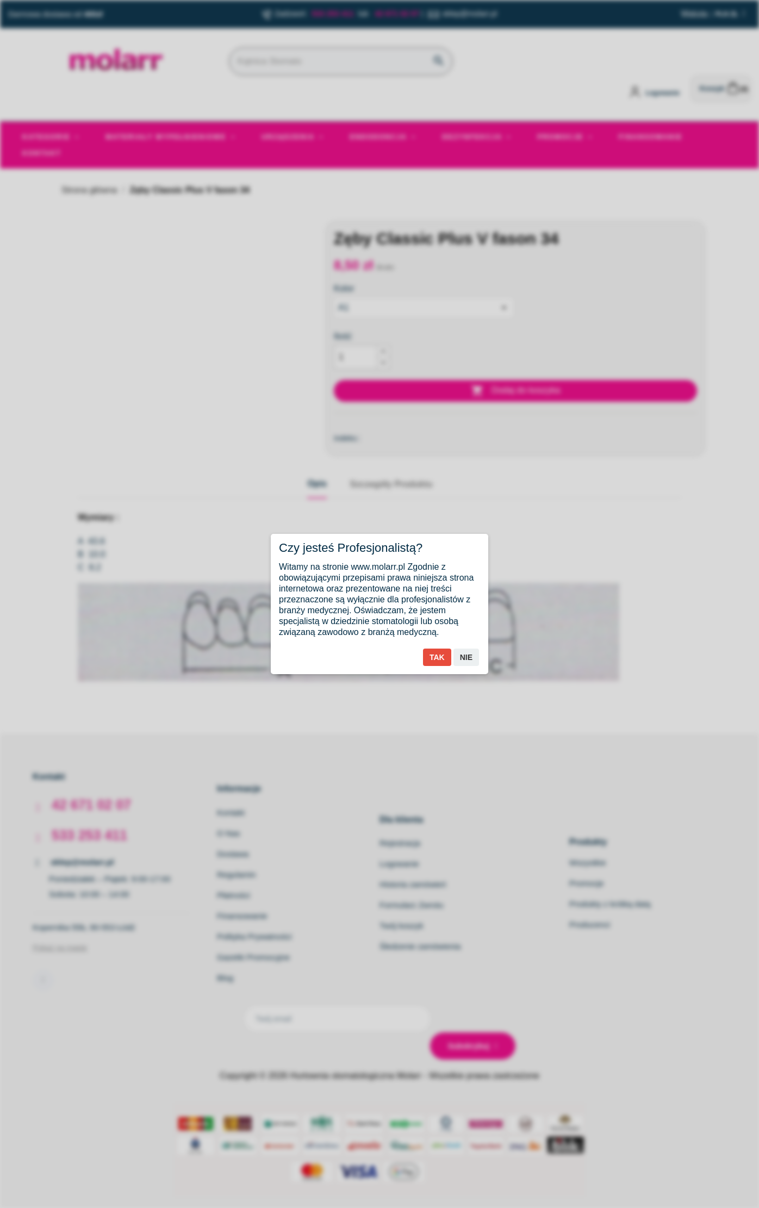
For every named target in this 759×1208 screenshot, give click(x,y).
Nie (466, 657)
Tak (437, 657)
